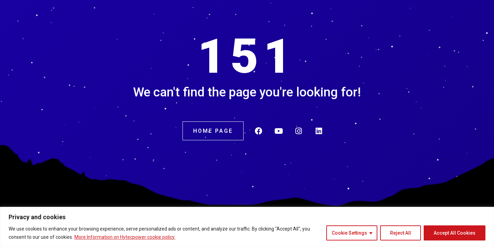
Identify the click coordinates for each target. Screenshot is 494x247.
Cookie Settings (349, 233)
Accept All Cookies (454, 233)
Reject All (400, 233)
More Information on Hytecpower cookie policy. (124, 237)
